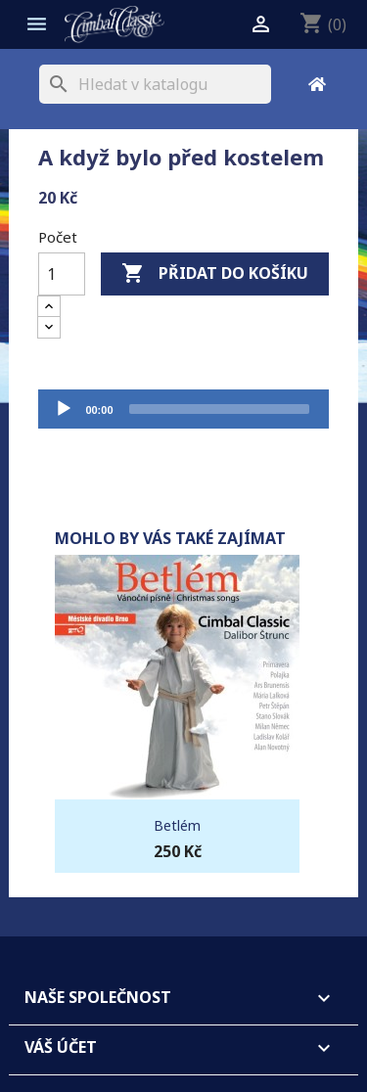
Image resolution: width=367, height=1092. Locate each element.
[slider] (219, 409)
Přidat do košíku (214, 274)
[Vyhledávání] (155, 84)
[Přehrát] (63, 409)
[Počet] (61, 274)
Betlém (177, 825)
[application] (183, 409)
